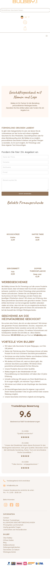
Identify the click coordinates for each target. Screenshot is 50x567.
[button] (46, 36)
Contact (6, 518)
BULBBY (6, 534)
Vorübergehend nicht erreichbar (18, 481)
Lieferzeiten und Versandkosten (15, 530)
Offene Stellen (8, 540)
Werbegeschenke (9, 552)
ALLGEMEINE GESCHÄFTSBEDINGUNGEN (19, 522)
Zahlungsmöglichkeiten (11, 547)
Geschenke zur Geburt (11, 550)
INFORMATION (9, 514)
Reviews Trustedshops (11, 520)
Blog (4, 543)
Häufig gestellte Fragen (12, 527)
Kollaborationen (9, 545)
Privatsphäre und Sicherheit (13, 525)
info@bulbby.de (12, 485)
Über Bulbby (7, 538)
